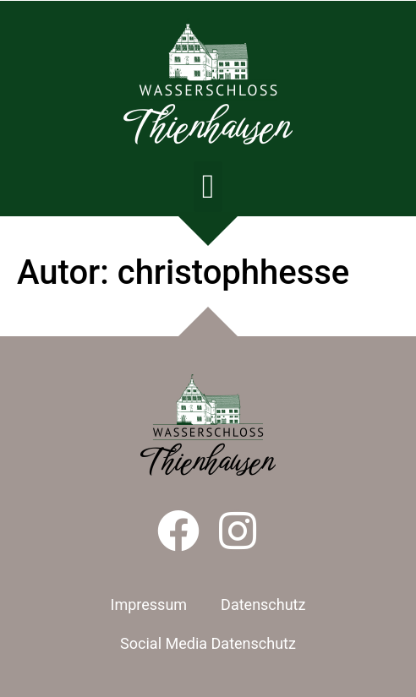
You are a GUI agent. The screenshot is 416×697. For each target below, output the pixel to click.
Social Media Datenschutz (208, 643)
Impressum (149, 604)
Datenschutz (263, 604)
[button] (208, 186)
